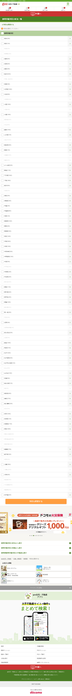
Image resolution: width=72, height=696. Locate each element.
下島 (70, 180)
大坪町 (70, 89)
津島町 (70, 200)
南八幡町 (70, 403)
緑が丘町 (70, 383)
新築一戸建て (5, 654)
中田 (70, 246)
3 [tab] (33, 535)
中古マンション (41, 650)
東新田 (70, 221)
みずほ (70, 373)
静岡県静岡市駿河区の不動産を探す (14, 553)
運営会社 (47, 679)
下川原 (70, 175)
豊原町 (70, 231)
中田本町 (70, 251)
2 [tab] (31, 535)
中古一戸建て (41, 654)
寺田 (70, 216)
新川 (70, 185)
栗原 (70, 150)
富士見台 (70, 332)
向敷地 (70, 423)
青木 (70, 38)
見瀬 (70, 378)
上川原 (70, 134)
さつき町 (70, 165)
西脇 (70, 302)
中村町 (70, 271)
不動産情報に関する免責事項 (20, 675)
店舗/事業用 (4, 662)
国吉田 (70, 145)
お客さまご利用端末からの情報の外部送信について (30, 671)
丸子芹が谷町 (70, 363)
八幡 (70, 464)
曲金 (70, 342)
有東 (70, 84)
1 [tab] (30, 535)
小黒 (70, 104)
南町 (70, 398)
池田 (70, 58)
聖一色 (70, 312)
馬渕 (70, 347)
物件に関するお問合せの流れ (50, 671)
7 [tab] (40, 535)
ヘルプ (34, 679)
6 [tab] (38, 535)
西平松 (70, 297)
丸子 (70, 352)
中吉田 (70, 276)
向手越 (70, 494)
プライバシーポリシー (26, 679)
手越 (70, 205)
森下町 (70, 454)
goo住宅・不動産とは (12, 671)
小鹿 (70, 114)
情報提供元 (61, 671)
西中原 (70, 292)
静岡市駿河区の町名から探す (11, 543)
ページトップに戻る (36, 587)
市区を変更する (8, 25)
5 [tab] (36, 535)
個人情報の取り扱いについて (35, 675)
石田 (70, 63)
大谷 (70, 94)
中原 (70, 261)
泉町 (70, 68)
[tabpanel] (36, 523)
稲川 (70, 74)
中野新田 (70, 256)
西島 (70, 287)
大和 (70, 474)
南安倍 (70, 393)
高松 (70, 195)
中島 (70, 241)
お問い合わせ (41, 679)
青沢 (70, 43)
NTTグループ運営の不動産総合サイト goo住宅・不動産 (13, 0)
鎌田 (70, 129)
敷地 (70, 170)
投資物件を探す (41, 658)
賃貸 (2, 646)
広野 (70, 322)
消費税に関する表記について (50, 675)
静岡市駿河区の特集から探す (11, 548)
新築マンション (5, 650)
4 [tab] (35, 535)
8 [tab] (41, 535)
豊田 (70, 226)
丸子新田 (70, 357)
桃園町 (70, 449)
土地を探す (4, 658)
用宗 (70, 428)
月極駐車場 (40, 646)
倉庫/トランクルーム (43, 662)
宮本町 (70, 418)
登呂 (70, 236)
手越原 (70, 210)
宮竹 (70, 413)
